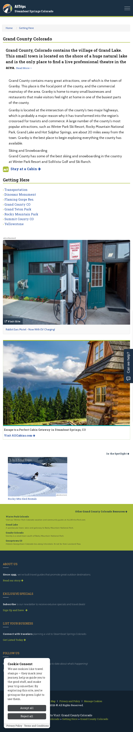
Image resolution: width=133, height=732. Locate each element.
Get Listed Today (14, 640)
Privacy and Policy (69, 701)
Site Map (50, 701)
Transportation (15, 190)
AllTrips (20, 6)
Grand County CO (17, 204)
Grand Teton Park (17, 209)
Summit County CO (19, 219)
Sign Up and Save (15, 610)
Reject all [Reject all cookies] (27, 718)
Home (9, 28)
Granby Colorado (15, 533)
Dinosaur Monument (20, 194)
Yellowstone (14, 224)
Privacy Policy (14, 728)
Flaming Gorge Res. (19, 199)
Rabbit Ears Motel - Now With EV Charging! (30, 329)
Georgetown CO (14, 541)
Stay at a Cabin (26, 169)
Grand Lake (12, 525)
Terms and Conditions (36, 728)
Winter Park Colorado (17, 516)
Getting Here (26, 28)
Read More (24, 68)
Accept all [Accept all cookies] (27, 710)
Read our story (13, 580)
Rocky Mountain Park (21, 214)
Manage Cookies (93, 701)
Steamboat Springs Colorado (34, 11)
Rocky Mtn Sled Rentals (22, 499)
